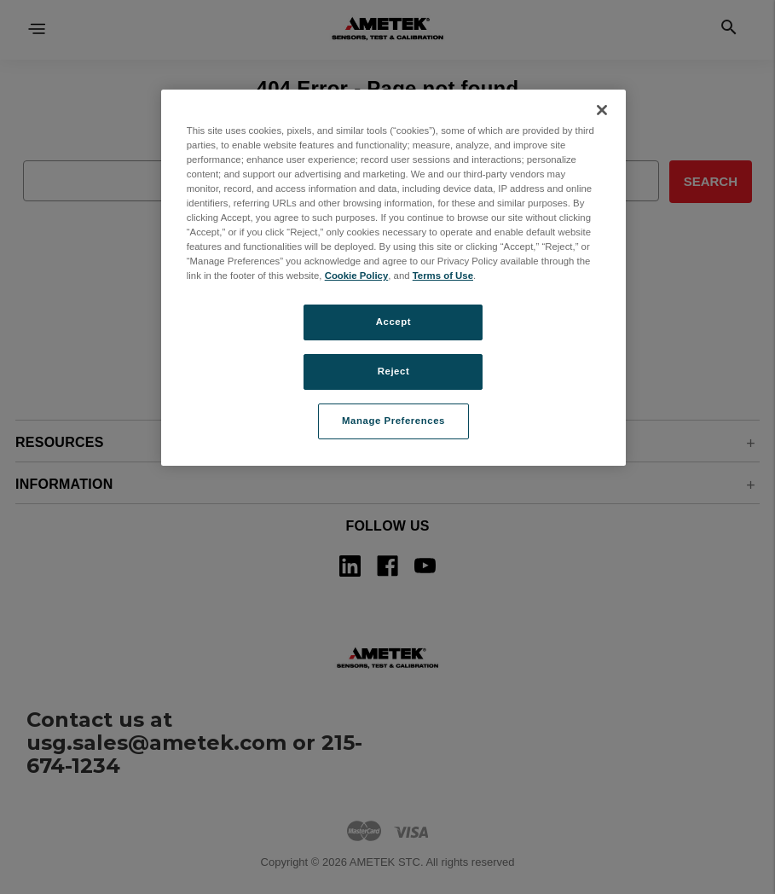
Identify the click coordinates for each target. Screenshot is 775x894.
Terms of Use (443, 275)
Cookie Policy (357, 275)
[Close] (602, 110)
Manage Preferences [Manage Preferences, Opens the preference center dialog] (393, 420)
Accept (393, 321)
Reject (394, 371)
